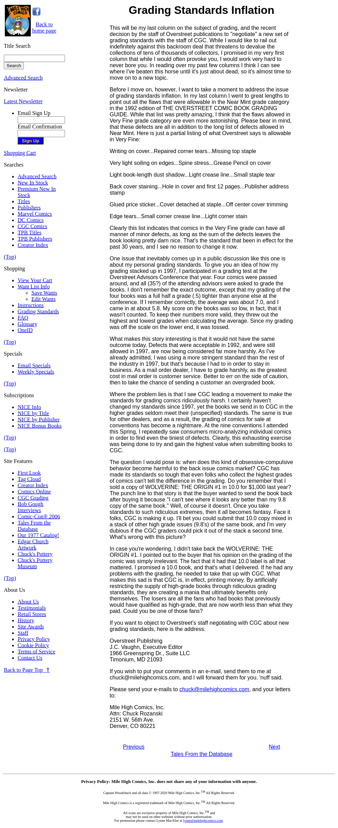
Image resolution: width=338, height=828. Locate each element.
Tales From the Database (202, 754)
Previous (133, 747)
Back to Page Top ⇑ (27, 670)
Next (274, 747)
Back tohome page (44, 27)
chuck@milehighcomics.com (214, 689)
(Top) (10, 257)
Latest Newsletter (23, 101)
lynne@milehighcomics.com (203, 820)
